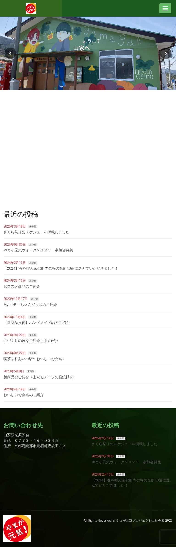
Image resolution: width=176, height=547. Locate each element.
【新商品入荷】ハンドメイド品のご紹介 (36, 322)
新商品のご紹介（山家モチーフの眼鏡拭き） (40, 377)
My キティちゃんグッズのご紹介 (30, 304)
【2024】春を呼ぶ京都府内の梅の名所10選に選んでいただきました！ (60, 268)
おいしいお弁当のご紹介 (23, 395)
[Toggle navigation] (165, 8)
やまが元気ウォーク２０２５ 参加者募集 (38, 250)
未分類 (32, 226)
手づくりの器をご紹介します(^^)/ (30, 341)
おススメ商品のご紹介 (21, 286)
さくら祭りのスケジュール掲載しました (36, 232)
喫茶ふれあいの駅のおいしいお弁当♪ (33, 359)
